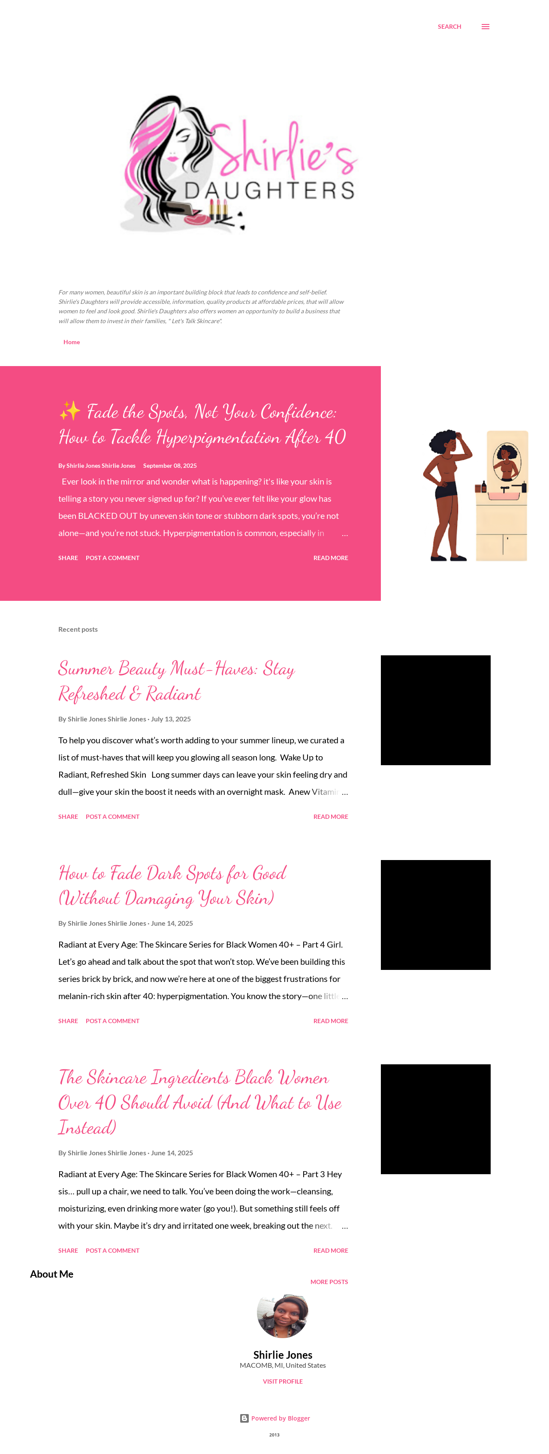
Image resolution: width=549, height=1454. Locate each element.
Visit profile (283, 1381)
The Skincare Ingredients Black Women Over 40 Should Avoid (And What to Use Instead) (199, 1102)
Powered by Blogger (274, 1418)
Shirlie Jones (282, 1354)
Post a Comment (112, 557)
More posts (329, 1281)
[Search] (450, 26)
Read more (331, 557)
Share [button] (68, 557)
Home (71, 341)
